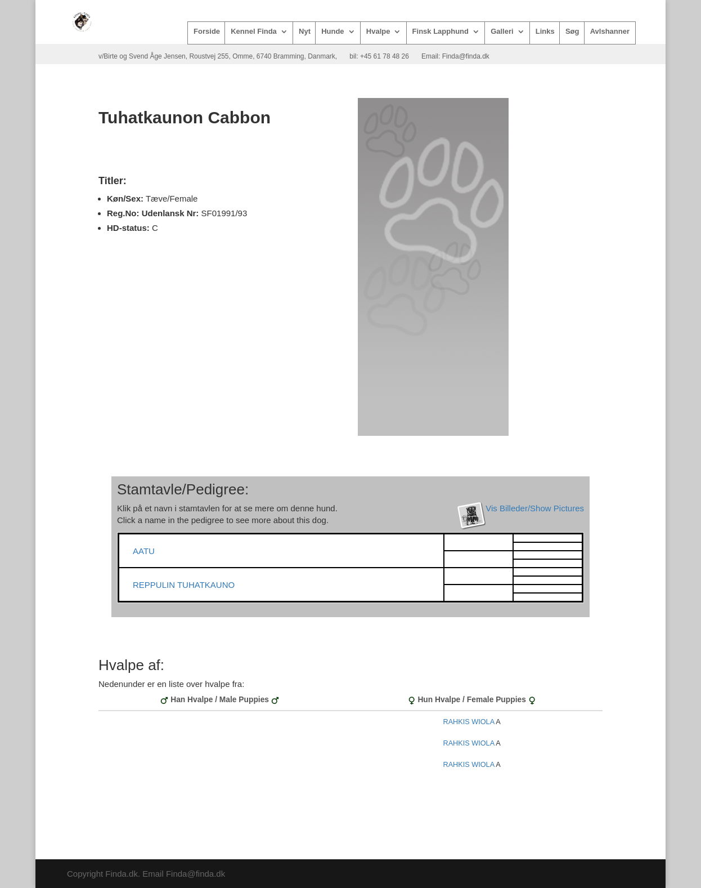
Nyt (305, 31)
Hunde (332, 31)
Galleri (502, 31)
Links (545, 31)
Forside (207, 31)
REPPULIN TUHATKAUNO (184, 585)
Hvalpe (378, 31)
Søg (572, 31)
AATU (144, 551)
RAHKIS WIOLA (468, 722)
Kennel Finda (254, 31)
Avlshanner (610, 31)
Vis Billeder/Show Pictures (535, 508)
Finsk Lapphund (440, 31)
